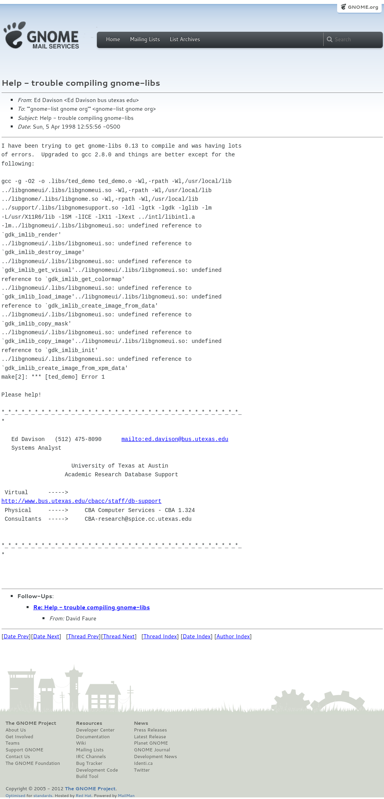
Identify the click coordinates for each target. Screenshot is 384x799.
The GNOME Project (31, 723)
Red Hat (83, 795)
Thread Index (160, 636)
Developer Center (95, 730)
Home (113, 39)
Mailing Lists (145, 39)
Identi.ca (143, 763)
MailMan (126, 795)
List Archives (185, 39)
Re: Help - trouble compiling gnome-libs (91, 607)
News (141, 723)
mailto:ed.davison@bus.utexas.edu (175, 439)
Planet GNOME (151, 743)
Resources (89, 723)
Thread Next (119, 636)
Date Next (46, 636)
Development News (155, 756)
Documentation (93, 737)
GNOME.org (362, 7)
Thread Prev (83, 636)
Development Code (97, 770)
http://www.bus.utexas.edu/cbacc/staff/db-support (82, 501)
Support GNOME (25, 750)
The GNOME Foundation (33, 763)
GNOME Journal (152, 750)
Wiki (81, 743)
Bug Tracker (89, 763)
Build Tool (87, 776)
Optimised (15, 795)
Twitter (142, 770)
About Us (16, 730)
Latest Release (150, 737)
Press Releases (150, 730)
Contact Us (18, 756)
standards (42, 795)
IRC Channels (91, 756)
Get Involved (19, 737)
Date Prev (16, 636)
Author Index (233, 636)
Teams (13, 743)
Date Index (197, 636)
